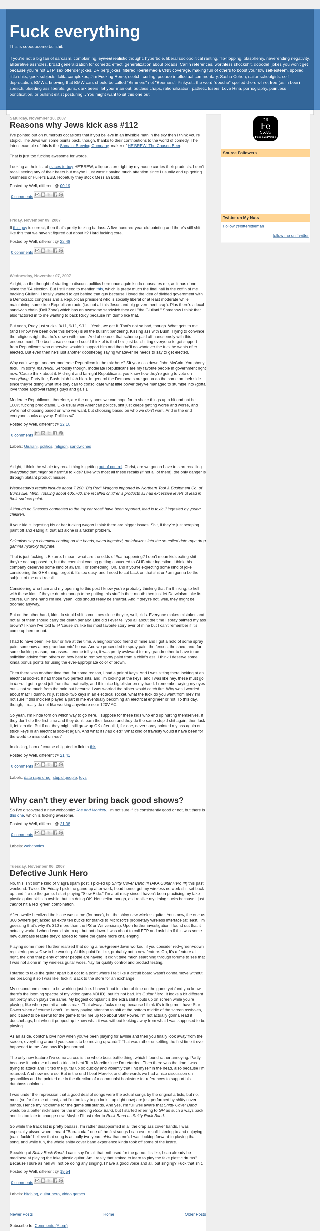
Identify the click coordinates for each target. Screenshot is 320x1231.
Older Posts (195, 1214)
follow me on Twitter (291, 235)
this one (17, 815)
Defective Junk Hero (49, 873)
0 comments (22, 196)
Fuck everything (74, 31)
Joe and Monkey (91, 810)
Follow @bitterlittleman (243, 226)
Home (108, 1214)
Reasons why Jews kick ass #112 (74, 125)
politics (46, 446)
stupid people (65, 777)
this (100, 289)
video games (73, 1194)
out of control (110, 466)
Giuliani (31, 446)
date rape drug (37, 777)
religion (61, 446)
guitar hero (50, 1194)
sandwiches (80, 446)
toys (83, 777)
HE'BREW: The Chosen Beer (154, 145)
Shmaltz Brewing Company (84, 145)
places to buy (61, 166)
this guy (20, 227)
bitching (31, 1194)
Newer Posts (21, 1214)
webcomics (34, 846)
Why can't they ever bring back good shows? (97, 800)
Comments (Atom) (51, 1225)
